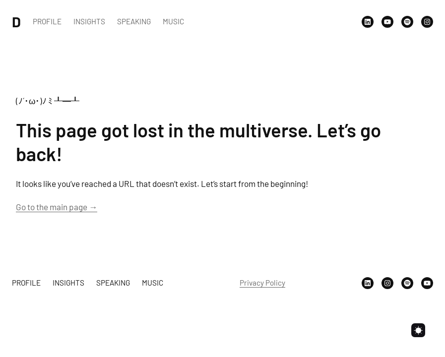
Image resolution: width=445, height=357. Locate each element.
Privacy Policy (262, 282)
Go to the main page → (56, 207)
